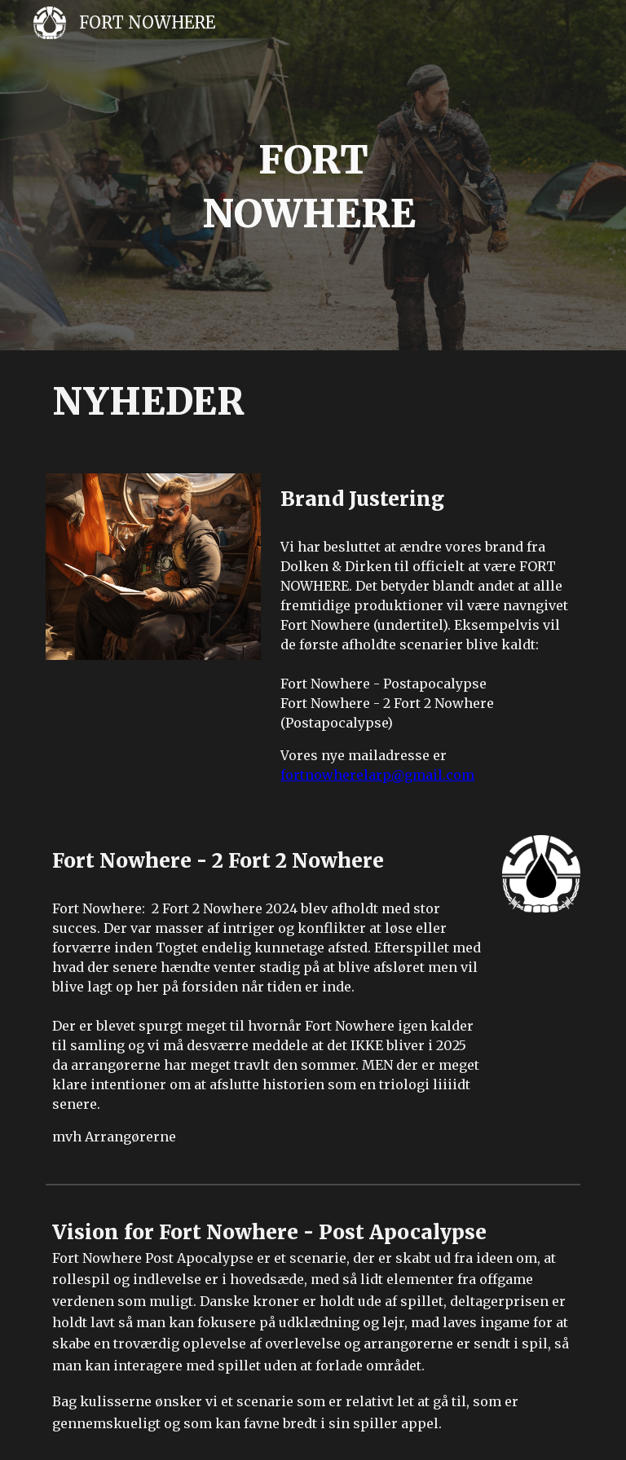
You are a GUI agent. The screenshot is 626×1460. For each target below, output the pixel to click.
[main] (312, 186)
